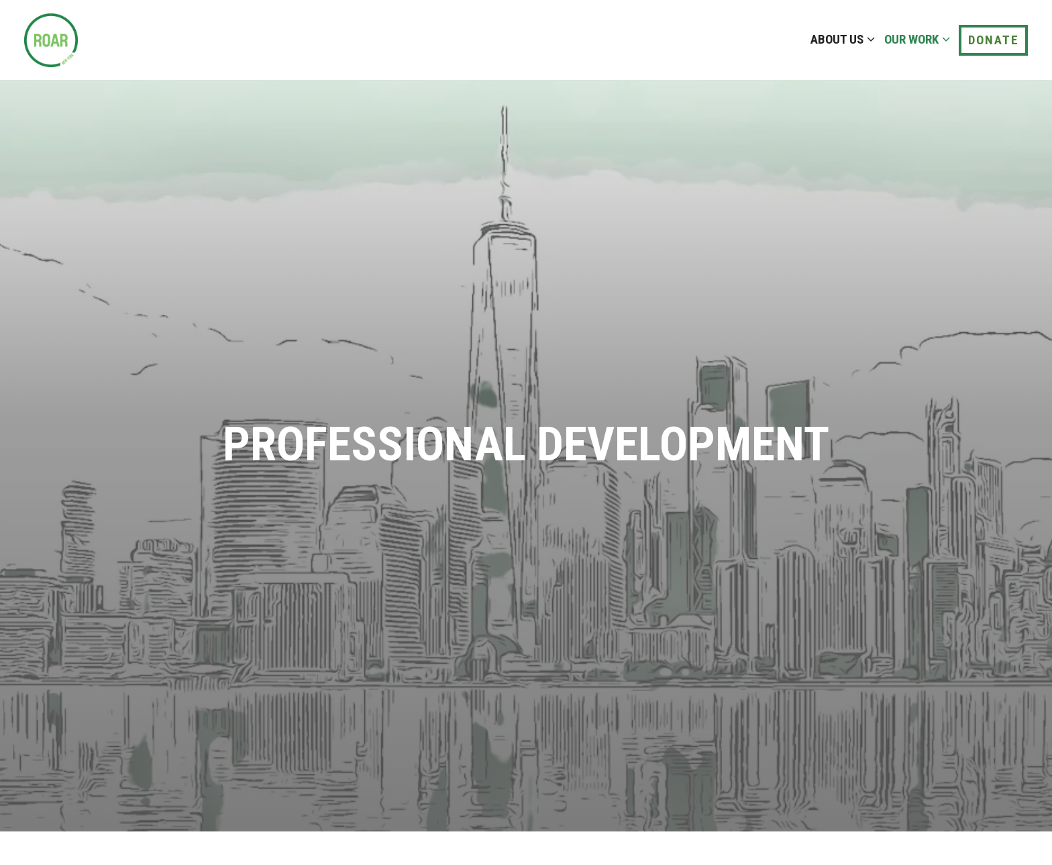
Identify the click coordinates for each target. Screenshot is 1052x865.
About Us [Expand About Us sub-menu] (840, 38)
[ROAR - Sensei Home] (88, 39)
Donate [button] (993, 40)
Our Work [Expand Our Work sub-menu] (914, 38)
